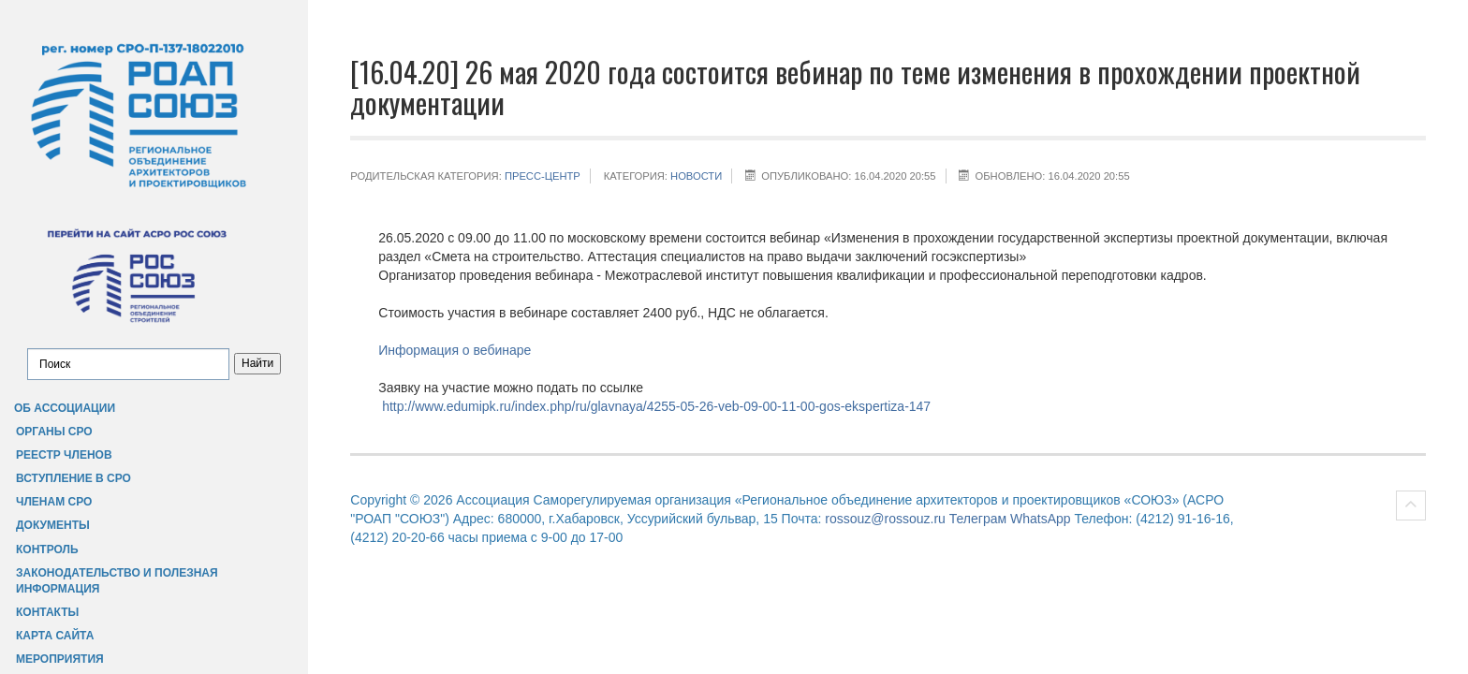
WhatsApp (1040, 518)
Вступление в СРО (73, 478)
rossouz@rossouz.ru (885, 518)
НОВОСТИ (696, 176)
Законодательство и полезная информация (117, 580)
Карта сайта (55, 635)
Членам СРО (54, 501)
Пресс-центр (542, 176)
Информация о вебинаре (454, 350)
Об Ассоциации (64, 408)
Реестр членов (64, 455)
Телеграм (977, 518)
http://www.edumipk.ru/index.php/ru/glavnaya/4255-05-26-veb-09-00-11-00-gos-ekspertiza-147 (656, 406)
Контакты (47, 612)
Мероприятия (60, 659)
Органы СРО (54, 431)
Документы (53, 525)
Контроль (47, 549)
